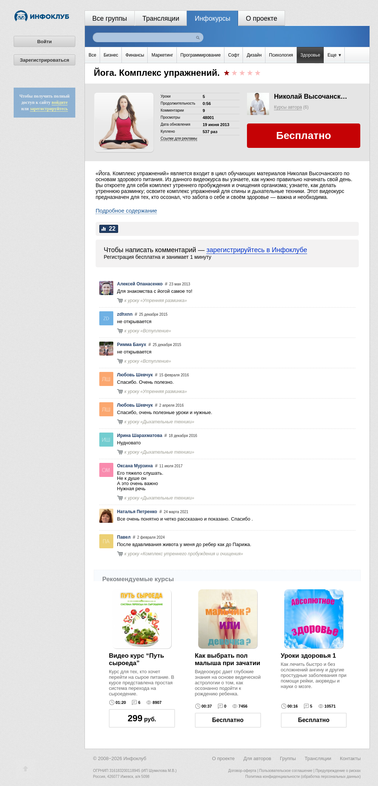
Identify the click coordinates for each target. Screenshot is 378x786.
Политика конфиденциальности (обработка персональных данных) (303, 777)
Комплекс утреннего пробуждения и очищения (192, 553)
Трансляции (160, 18)
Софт (233, 55)
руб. (142, 718)
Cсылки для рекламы (179, 138)
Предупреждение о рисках (338, 771)
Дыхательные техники (167, 421)
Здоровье (310, 55)
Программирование (201, 55)
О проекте (261, 18)
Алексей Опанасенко (140, 284)
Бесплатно (228, 720)
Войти (44, 41)
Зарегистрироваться (44, 60)
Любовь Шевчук (135, 374)
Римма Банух (131, 344)
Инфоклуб (134, 758)
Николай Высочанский (311, 96)
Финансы (135, 55)
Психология (281, 55)
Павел (124, 537)
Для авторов (257, 758)
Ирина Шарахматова (139, 435)
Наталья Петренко (137, 511)
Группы (288, 758)
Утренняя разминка (164, 300)
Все (92, 55)
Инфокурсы (212, 18)
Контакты (350, 758)
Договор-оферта (242, 771)
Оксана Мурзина (135, 465)
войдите (60, 102)
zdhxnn (125, 314)
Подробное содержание (126, 210)
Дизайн (254, 55)
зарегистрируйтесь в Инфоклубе (256, 250)
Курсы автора (288, 107)
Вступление (156, 330)
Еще (334, 55)
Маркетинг (162, 55)
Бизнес (111, 55)
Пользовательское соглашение (285, 771)
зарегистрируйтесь (49, 108)
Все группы (109, 18)
